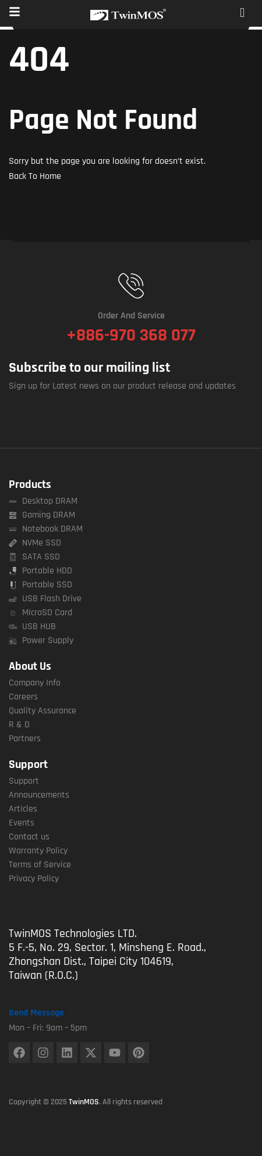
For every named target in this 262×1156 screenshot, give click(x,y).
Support (28, 764)
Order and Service (131, 316)
